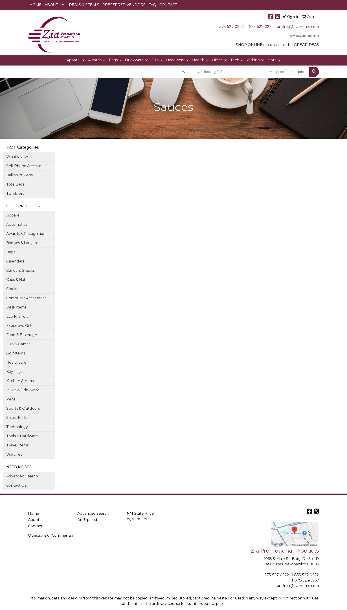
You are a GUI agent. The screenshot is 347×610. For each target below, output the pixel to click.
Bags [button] (113, 60)
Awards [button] (94, 60)
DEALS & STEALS (84, 5)
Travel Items (17, 445)
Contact (35, 526)
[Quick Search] (221, 72)
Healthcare (16, 362)
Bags (10, 252)
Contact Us (16, 485)
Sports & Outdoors (23, 408)
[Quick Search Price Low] (277, 72)
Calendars (15, 261)
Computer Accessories (26, 298)
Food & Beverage (21, 335)
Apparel (13, 215)
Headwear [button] (175, 60)
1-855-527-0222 (260, 26)
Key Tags (14, 371)
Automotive (17, 224)
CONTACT (168, 5)
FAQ (152, 5)
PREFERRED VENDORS (123, 5)
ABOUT (51, 5)
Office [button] (217, 60)
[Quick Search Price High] (299, 72)
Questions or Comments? (51, 535)
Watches (14, 454)
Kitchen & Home (20, 381)
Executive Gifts (19, 326)
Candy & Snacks (20, 270)
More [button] (272, 60)
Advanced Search (22, 476)
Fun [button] (155, 60)
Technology (17, 427)
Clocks (12, 289)
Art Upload (87, 520)
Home (33, 513)
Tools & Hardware (22, 436)
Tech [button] (234, 60)
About (34, 520)
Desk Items (16, 307)
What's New (17, 157)
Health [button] (198, 60)
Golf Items (15, 353)
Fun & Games (18, 344)
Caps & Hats (16, 280)
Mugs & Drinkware (23, 390)
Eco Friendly (17, 316)
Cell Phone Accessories (26, 166)
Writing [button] (253, 60)
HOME (36, 5)
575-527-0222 (232, 26)
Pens (10, 399)
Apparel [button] (73, 60)
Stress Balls (16, 417)
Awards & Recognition (26, 234)
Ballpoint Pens (19, 175)
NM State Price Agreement (140, 516)
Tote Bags (15, 184)
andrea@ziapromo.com (298, 26)
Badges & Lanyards (23, 243)
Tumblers (15, 193)
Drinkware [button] (134, 60)
